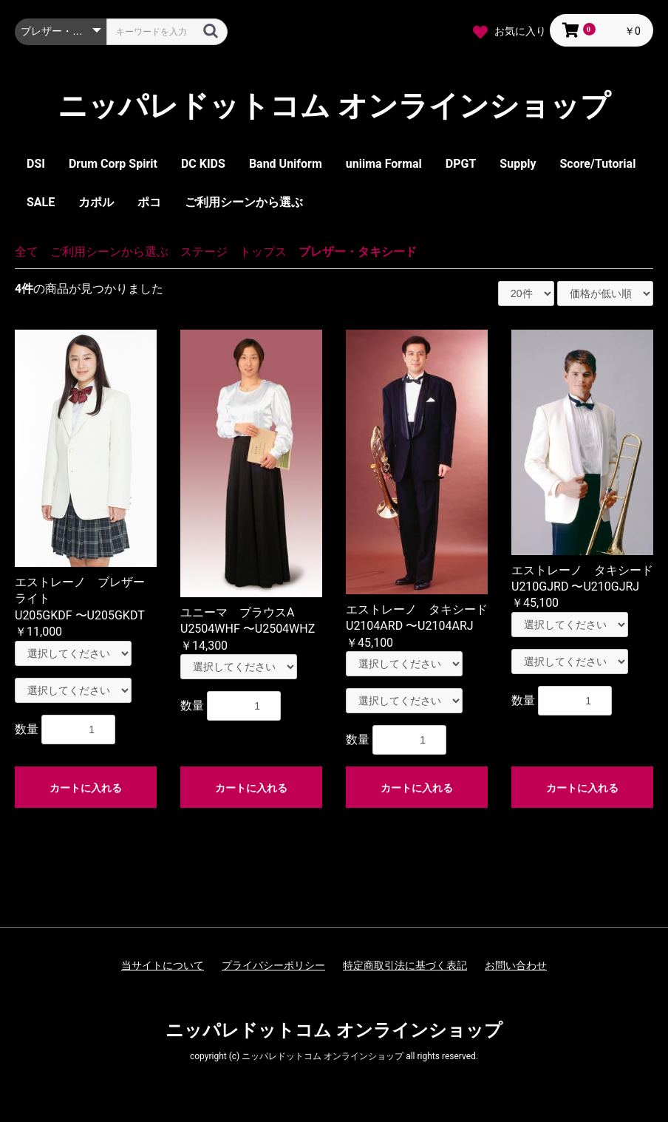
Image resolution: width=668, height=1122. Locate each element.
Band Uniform (285, 164)
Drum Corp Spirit (113, 164)
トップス (263, 252)
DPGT (461, 164)
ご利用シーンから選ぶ (244, 202)
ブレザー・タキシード (358, 252)
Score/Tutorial (597, 164)
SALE (41, 202)
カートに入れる (86, 788)
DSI (36, 164)
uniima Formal (384, 164)
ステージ (204, 252)
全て (26, 252)
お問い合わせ (516, 965)
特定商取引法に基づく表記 (405, 965)
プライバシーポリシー (273, 965)
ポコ (149, 202)
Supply (518, 164)
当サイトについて (162, 965)
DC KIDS (203, 164)
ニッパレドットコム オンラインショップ (334, 106)
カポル (96, 202)
